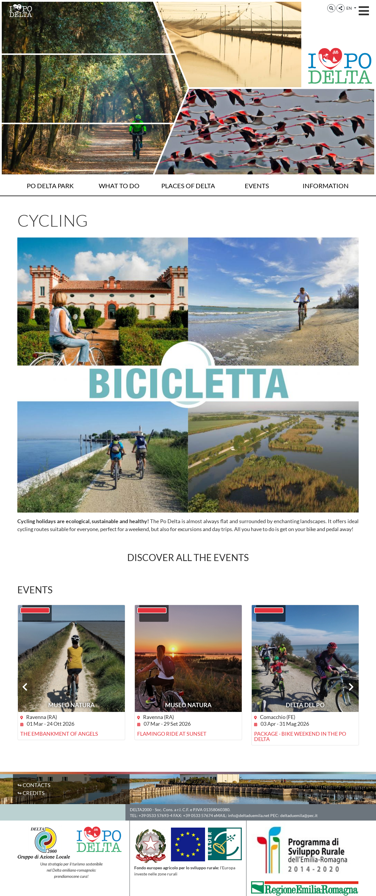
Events (257, 186)
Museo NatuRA (71, 704)
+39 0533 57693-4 (155, 815)
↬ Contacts (34, 785)
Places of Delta (188, 186)
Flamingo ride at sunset (172, 733)
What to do (119, 186)
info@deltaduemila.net (248, 815)
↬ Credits (31, 793)
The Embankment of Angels (59, 733)
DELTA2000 (141, 809)
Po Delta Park (50, 186)
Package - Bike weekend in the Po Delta (300, 736)
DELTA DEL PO (305, 704)
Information (326, 186)
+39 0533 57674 (198, 815)
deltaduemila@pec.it (299, 815)
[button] (331, 8)
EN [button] (349, 8)
